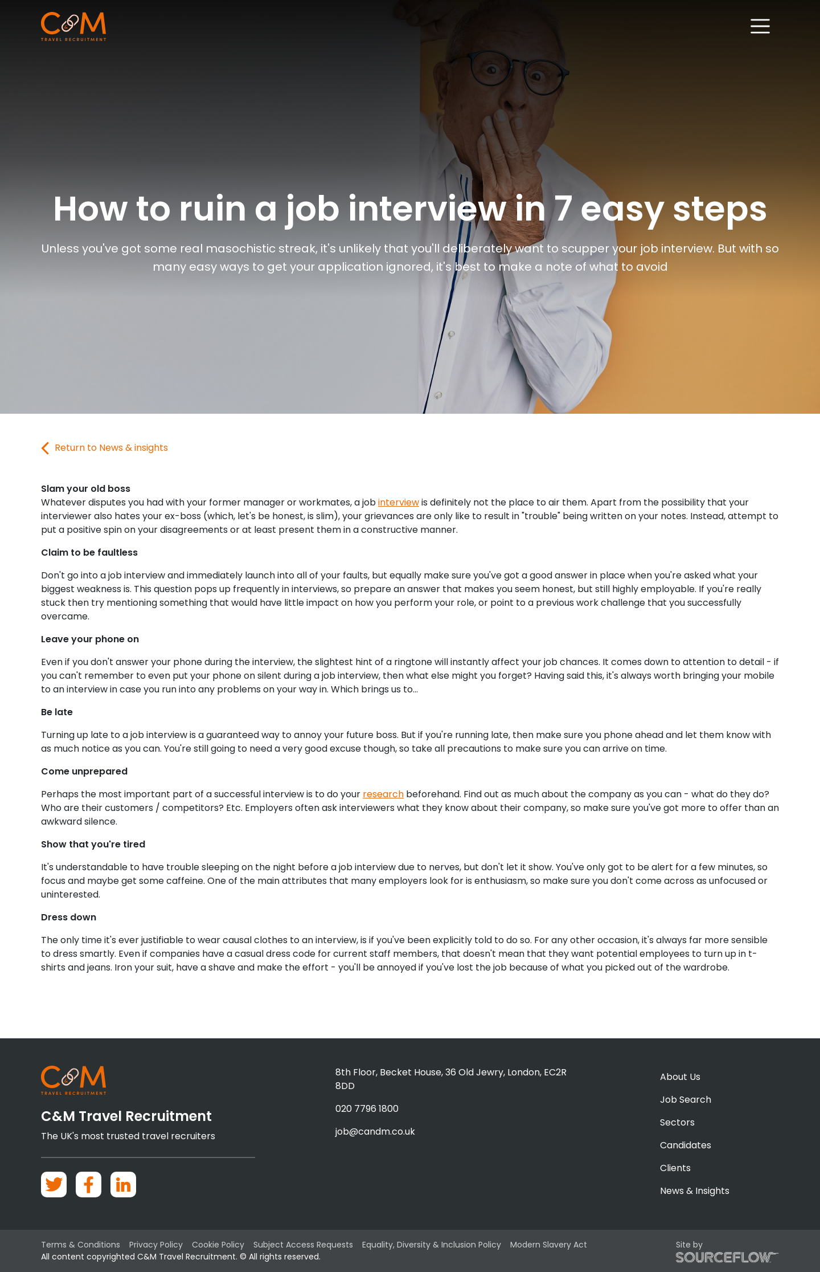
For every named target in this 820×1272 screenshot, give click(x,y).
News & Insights (694, 1190)
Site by (727, 1251)
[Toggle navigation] (760, 26)
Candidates (685, 1145)
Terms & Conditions (80, 1244)
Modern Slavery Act (548, 1244)
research (383, 794)
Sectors (677, 1122)
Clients (675, 1168)
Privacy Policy (156, 1244)
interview (398, 502)
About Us (680, 1076)
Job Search (685, 1099)
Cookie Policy (218, 1244)
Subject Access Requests (303, 1244)
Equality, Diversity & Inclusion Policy (431, 1244)
